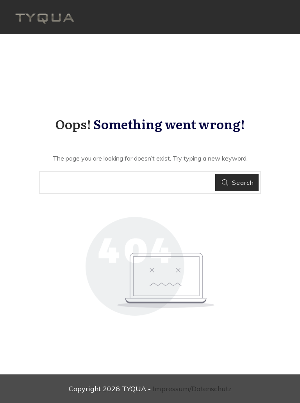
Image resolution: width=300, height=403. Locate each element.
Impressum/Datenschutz (192, 388)
